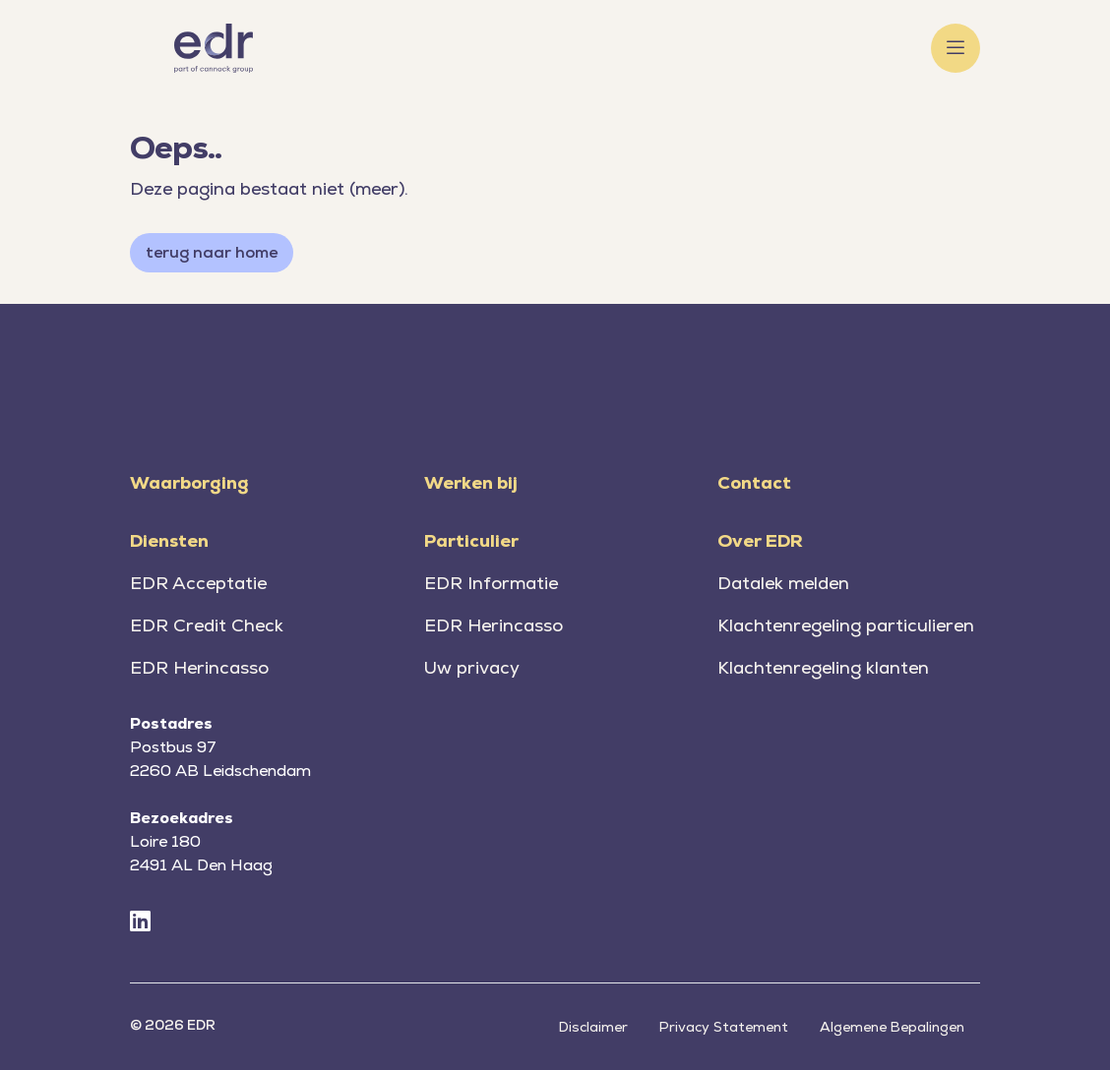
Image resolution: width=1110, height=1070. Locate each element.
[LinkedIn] (140, 922)
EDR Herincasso (199, 667)
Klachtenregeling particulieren (845, 625)
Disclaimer (593, 1027)
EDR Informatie (491, 582)
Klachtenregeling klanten (823, 667)
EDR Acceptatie (198, 582)
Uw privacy (472, 667)
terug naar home (212, 252)
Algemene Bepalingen (892, 1027)
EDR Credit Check (206, 625)
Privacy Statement (723, 1027)
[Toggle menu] (955, 48)
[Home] (213, 48)
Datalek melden (783, 582)
